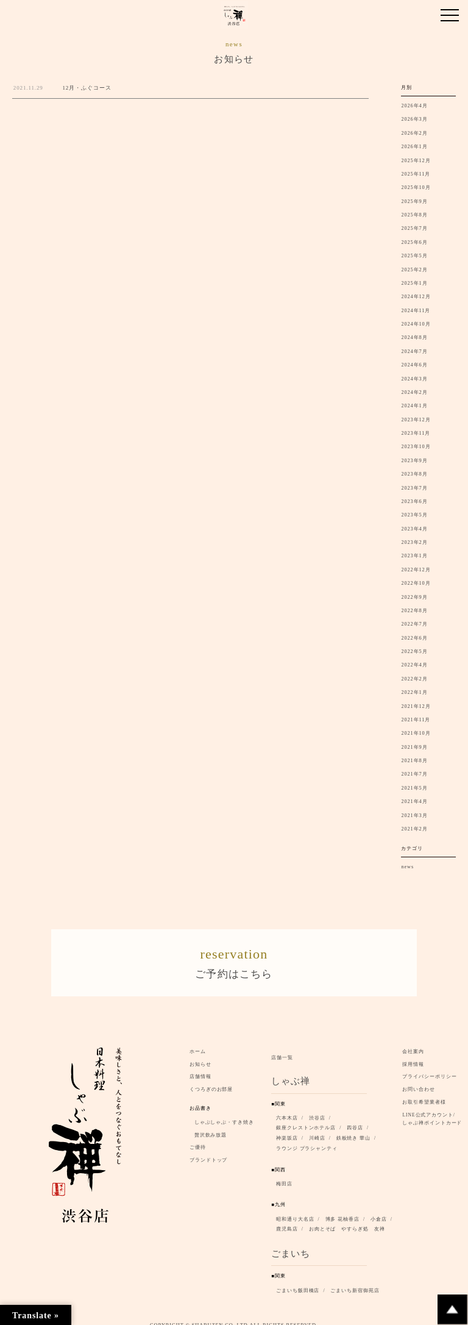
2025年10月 (415, 187)
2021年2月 (414, 829)
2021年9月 (414, 747)
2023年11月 (415, 433)
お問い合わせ (418, 1081)
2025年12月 (415, 160)
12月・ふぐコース (86, 88)
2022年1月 (414, 692)
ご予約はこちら (234, 957)
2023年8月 (414, 474)
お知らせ (200, 1056)
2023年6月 (414, 501)
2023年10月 (415, 446)
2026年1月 (414, 146)
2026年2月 (414, 133)
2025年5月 (414, 256)
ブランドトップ (208, 1151)
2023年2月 (414, 542)
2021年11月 (415, 720)
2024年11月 (415, 310)
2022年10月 (415, 583)
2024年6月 (414, 365)
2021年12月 (415, 706)
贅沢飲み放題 (210, 1126)
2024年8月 (414, 337)
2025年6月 (414, 242)
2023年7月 (414, 488)
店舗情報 (200, 1068)
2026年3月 (414, 119)
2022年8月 (414, 610)
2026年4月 (414, 106)
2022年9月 (414, 597)
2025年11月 (415, 174)
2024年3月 (414, 379)
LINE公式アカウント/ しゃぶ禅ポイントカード (434, 1110)
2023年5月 (414, 515)
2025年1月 (414, 283)
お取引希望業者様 (423, 1093)
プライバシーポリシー (429, 1068)
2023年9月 (414, 460)
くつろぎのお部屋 (211, 1081)
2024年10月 (415, 324)
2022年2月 (414, 679)
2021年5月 (414, 788)
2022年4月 (414, 665)
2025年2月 (414, 270)
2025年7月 (414, 228)
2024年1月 (414, 406)
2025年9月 (414, 201)
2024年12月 (415, 296)
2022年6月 (414, 638)
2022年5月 (414, 651)
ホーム (198, 1043)
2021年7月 (414, 774)
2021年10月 (415, 733)
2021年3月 (414, 815)
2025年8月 (414, 215)
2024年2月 (414, 392)
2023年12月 (415, 420)
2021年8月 (414, 760)
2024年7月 (414, 351)
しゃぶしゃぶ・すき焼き (224, 1113)
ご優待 (198, 1138)
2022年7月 (414, 624)
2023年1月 (414, 556)
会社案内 (413, 1043)
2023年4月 (414, 529)
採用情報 (413, 1056)
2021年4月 (414, 801)
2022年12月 (415, 570)
